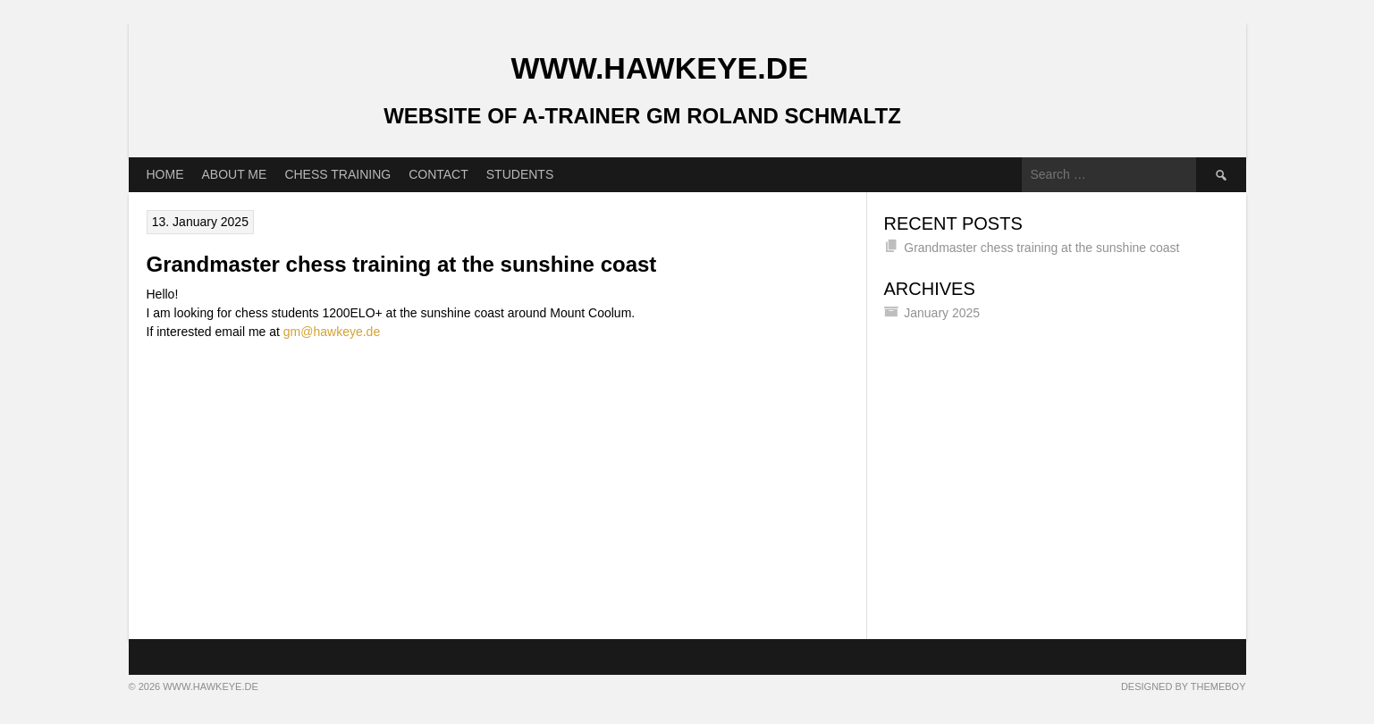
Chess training (337, 174)
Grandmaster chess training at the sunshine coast (402, 264)
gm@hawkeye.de (331, 331)
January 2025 (942, 313)
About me (234, 174)
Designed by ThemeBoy (1183, 686)
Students (519, 174)
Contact (438, 174)
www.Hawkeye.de (659, 68)
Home (165, 174)
